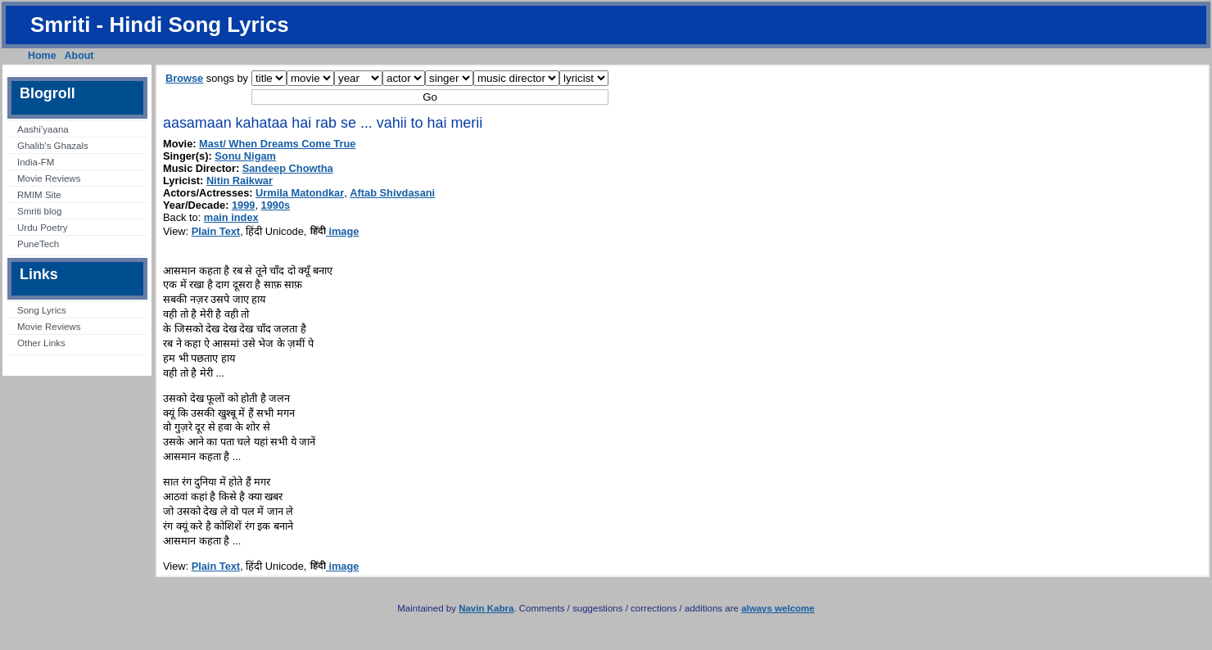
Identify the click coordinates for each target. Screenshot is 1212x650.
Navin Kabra (486, 608)
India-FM (35, 162)
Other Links (41, 343)
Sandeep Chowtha (287, 168)
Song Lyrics (41, 310)
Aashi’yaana (43, 129)
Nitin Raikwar (239, 180)
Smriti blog (39, 211)
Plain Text (216, 231)
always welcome (778, 608)
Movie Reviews (48, 178)
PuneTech (38, 244)
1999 (243, 205)
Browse (184, 78)
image (335, 231)
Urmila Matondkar (300, 193)
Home (42, 55)
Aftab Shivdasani (392, 193)
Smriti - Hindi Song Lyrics (159, 24)
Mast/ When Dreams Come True (277, 144)
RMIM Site (39, 195)
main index (231, 217)
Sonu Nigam (245, 156)
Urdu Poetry (42, 227)
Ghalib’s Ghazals (52, 146)
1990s (276, 205)
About (79, 55)
